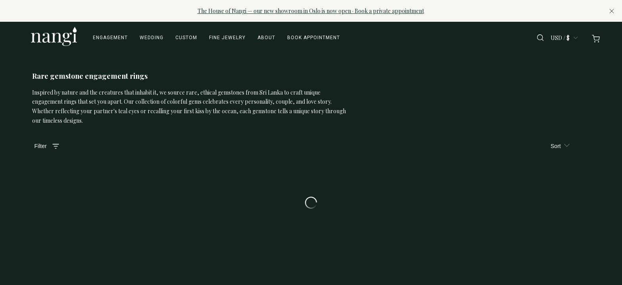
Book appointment (313, 37)
